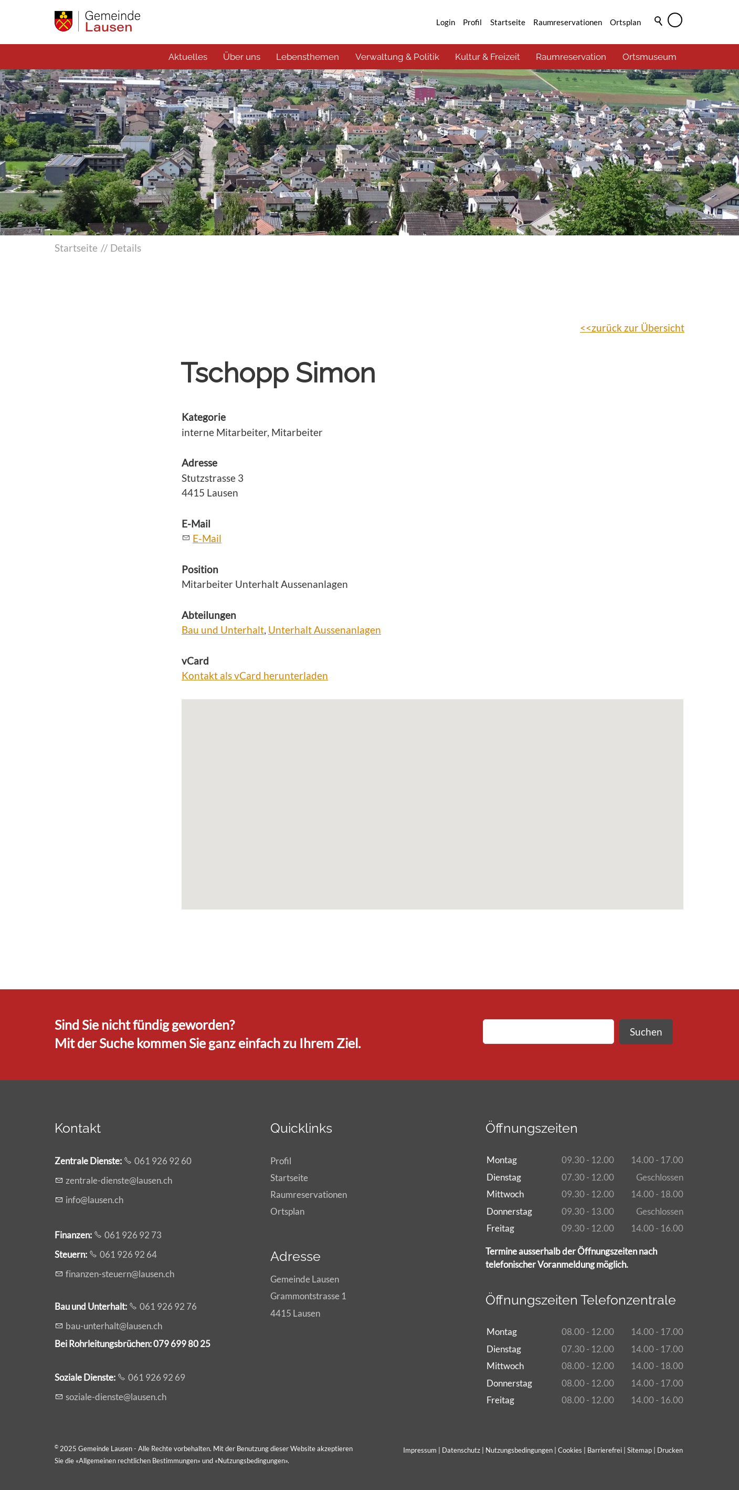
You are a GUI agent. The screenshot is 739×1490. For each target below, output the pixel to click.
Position (200, 569)
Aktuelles (187, 56)
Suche (659, 35)
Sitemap (639, 1450)
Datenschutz (461, 1450)
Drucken (670, 1450)
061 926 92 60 (163, 1160)
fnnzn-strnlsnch (120, 1273)
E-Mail (196, 524)
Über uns (241, 56)
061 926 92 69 (156, 1377)
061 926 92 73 (133, 1234)
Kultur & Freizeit (487, 56)
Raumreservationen (567, 22)
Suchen (646, 1032)
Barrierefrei (604, 1450)
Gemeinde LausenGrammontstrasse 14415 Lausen (308, 1296)
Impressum (420, 1450)
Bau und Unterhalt (223, 630)
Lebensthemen (307, 56)
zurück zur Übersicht (638, 328)
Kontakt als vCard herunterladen (255, 675)
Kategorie (204, 417)
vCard (195, 661)
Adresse (199, 463)
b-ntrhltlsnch (114, 1325)
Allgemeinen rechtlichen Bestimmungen (138, 1460)
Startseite (507, 22)
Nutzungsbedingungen (251, 1460)
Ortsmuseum (649, 56)
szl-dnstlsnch (116, 1396)
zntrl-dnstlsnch (119, 1180)
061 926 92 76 (168, 1306)
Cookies (571, 1450)
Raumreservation (571, 56)
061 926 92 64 (128, 1254)
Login (445, 22)
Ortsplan (625, 22)
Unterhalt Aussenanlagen (324, 630)
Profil (472, 22)
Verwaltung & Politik (397, 56)
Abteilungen (209, 615)
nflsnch (94, 1199)
